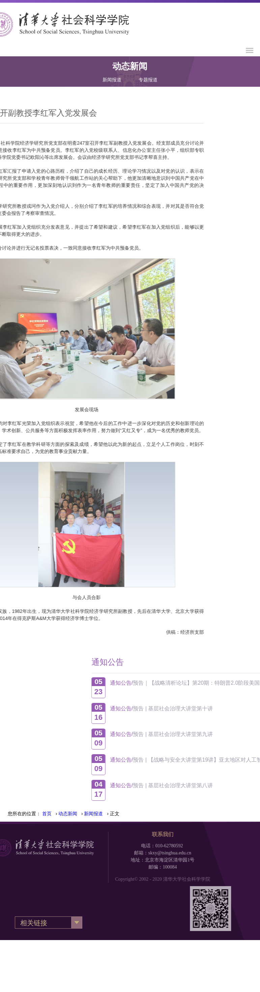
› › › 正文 (80, 813)
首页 (47, 813)
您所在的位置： (24, 813)
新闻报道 (112, 74)
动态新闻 (67, 813)
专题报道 (148, 74)
